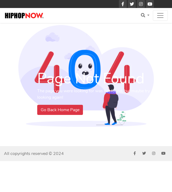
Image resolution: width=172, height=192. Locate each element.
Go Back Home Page (60, 110)
